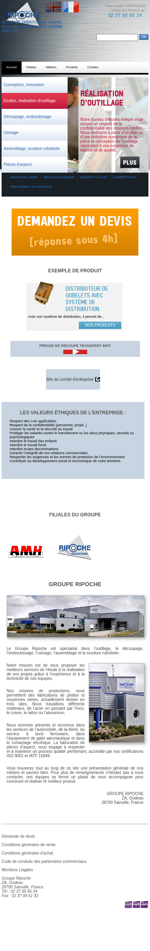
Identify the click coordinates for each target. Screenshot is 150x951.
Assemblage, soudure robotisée (32, 148)
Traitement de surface (31, 187)
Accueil (11, 67)
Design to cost (93, 177)
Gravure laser (24, 177)
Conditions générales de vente (29, 845)
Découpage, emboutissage (27, 116)
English (52, 4)
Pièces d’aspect (18, 164)
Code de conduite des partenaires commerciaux (44, 861)
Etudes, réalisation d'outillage (30, 100)
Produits (72, 67)
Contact (92, 67)
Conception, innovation (24, 85)
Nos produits (100, 325)
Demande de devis (75, 211)
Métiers (51, 67)
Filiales (31, 67)
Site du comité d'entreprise (69, 379)
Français (70, 4)
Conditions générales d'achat (27, 853)
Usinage (11, 132)
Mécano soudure (58, 177)
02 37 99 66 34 (125, 15)
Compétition (124, 177)
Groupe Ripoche (75, 584)
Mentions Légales (17, 870)
